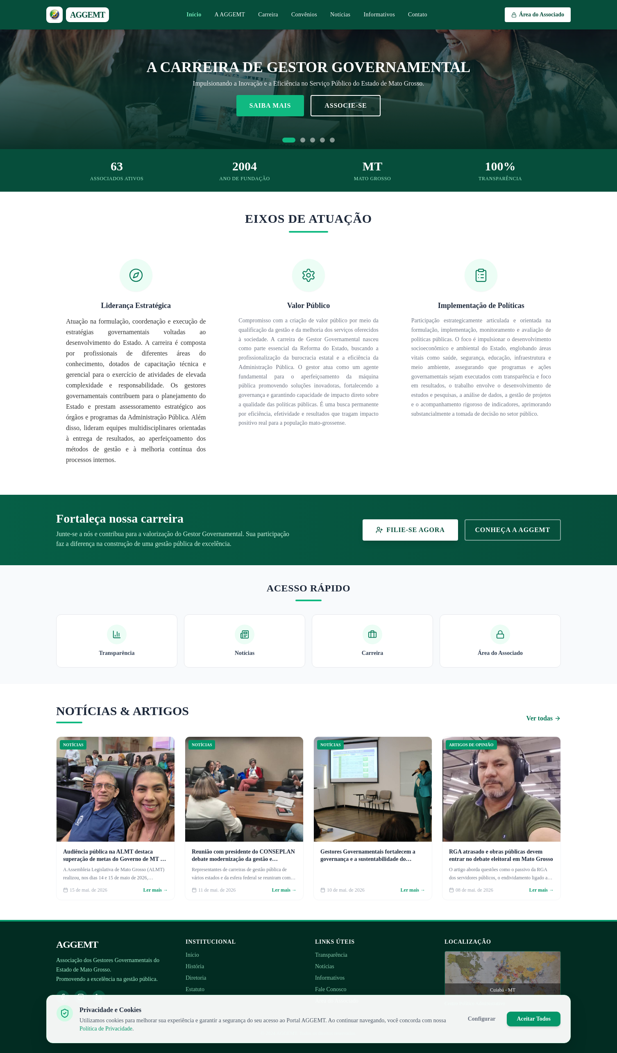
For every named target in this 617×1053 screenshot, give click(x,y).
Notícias (340, 14)
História (195, 966)
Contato (417, 14)
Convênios (304, 14)
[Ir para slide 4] (322, 140)
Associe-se (345, 105)
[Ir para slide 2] (302, 140)
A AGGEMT (230, 14)
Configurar (482, 1019)
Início (193, 14)
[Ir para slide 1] (288, 140)
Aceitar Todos (534, 1019)
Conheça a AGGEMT (513, 529)
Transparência (331, 955)
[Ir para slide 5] (332, 140)
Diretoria (196, 978)
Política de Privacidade (105, 1029)
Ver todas (543, 718)
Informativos (379, 14)
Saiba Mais (270, 105)
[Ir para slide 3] (312, 140)
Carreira (268, 14)
